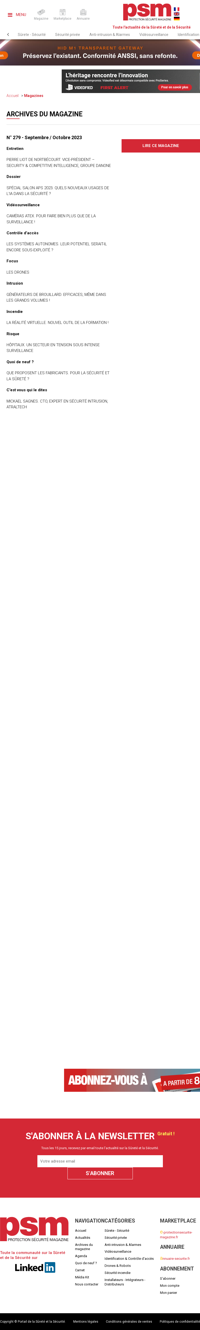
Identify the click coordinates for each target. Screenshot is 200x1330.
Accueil (13, 96)
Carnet (80, 1270)
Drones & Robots (118, 1266)
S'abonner (167, 1278)
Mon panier (168, 1293)
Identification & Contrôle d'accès (129, 1259)
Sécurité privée (67, 34)
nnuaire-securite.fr (175, 1259)
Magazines (33, 96)
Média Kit (82, 1277)
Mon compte (169, 1286)
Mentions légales (85, 1321)
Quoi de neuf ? (86, 1263)
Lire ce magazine (160, 145)
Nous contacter (86, 1284)
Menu (17, 14)
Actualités (82, 1238)
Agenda (81, 1256)
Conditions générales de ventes (129, 1321)
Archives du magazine (84, 1247)
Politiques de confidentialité (180, 1321)
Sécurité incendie (117, 1273)
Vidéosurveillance (153, 34)
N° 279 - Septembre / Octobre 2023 (44, 137)
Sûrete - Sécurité (32, 34)
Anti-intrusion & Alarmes (109, 34)
